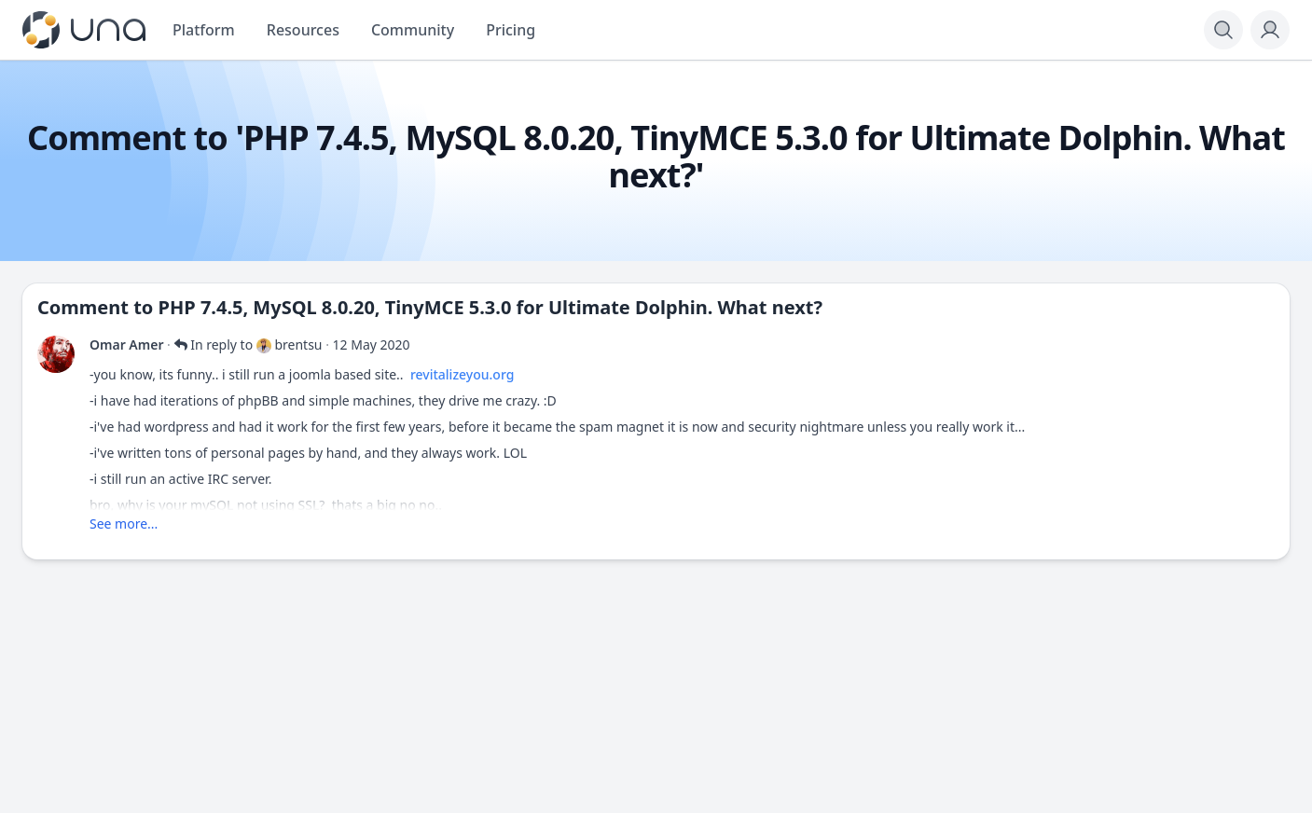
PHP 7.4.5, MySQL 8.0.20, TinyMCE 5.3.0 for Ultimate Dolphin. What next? (490, 307)
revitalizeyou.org (462, 374)
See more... (124, 523)
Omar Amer (126, 344)
